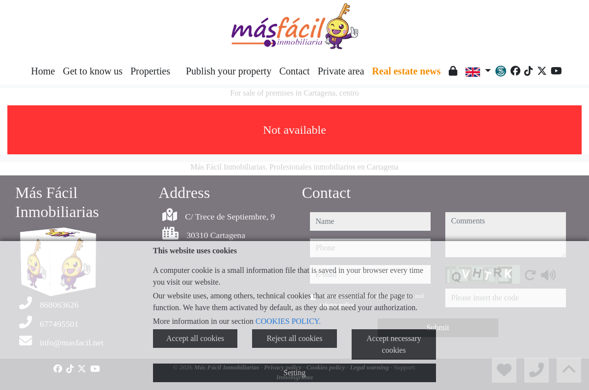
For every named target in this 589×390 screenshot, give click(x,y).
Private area (341, 71)
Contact (294, 71)
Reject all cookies (295, 338)
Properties (150, 71)
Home (43, 71)
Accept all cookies (195, 338)
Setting (294, 372)
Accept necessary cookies (393, 344)
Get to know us (93, 71)
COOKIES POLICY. (288, 321)
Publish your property (228, 71)
